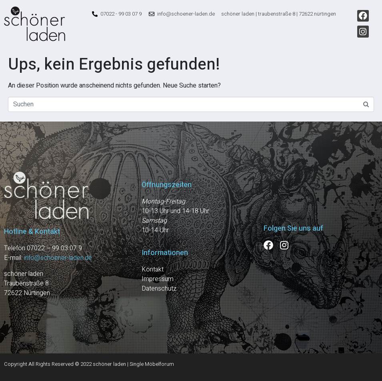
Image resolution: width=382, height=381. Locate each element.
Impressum (158, 279)
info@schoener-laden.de (58, 258)
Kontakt (153, 269)
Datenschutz (159, 288)
